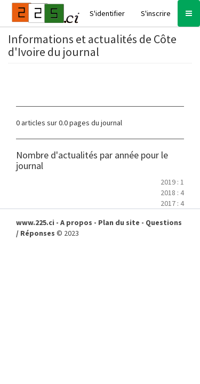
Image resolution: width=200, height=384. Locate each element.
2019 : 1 (172, 182)
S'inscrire (156, 13)
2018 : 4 (172, 192)
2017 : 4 (172, 203)
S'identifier (107, 13)
